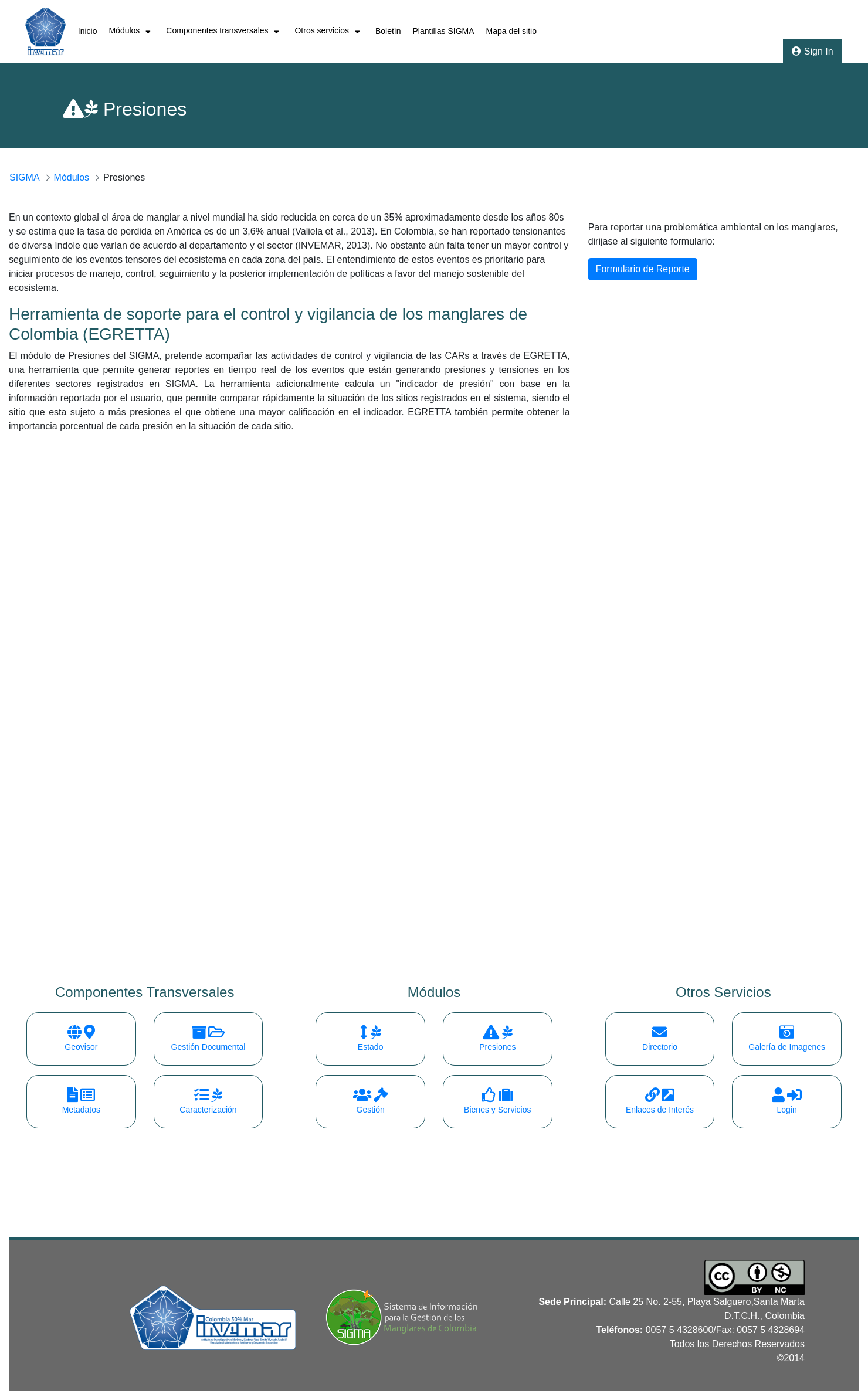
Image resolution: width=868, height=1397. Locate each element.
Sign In (812, 51)
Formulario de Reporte (643, 269)
